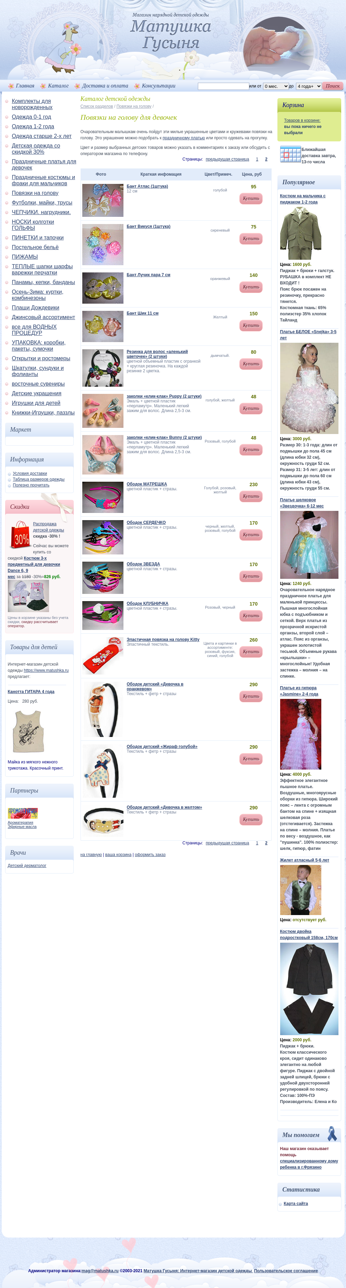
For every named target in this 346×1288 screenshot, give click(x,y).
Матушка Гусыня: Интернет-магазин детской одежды (198, 1270)
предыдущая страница (227, 159)
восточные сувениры (38, 384)
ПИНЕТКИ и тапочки (38, 238)
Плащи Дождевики (35, 308)
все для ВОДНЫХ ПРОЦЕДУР (34, 330)
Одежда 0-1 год (31, 117)
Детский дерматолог (27, 865)
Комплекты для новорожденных (32, 104)
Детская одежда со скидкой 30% (36, 149)
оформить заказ (150, 854)
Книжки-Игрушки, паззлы (43, 412)
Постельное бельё (35, 247)
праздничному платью (184, 138)
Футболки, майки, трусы (42, 203)
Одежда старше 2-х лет (42, 136)
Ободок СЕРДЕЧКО (146, 522)
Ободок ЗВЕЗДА (143, 564)
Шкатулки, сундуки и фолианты (38, 371)
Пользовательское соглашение (286, 1270)
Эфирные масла (22, 826)
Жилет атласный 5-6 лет (305, 860)
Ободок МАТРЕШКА (147, 484)
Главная (25, 86)
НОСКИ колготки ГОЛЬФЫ (33, 225)
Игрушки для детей (36, 403)
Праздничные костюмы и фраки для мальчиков (43, 180)
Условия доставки (30, 473)
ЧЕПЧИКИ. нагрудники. (41, 212)
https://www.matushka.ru (46, 670)
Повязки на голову (35, 193)
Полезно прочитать (31, 485)
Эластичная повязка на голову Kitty (163, 639)
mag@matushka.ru (100, 1270)
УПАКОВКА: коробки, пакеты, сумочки (39, 346)
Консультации (158, 86)
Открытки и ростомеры (41, 358)
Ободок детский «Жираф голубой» (162, 746)
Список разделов (97, 106)
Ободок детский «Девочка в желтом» (164, 807)
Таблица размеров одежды (39, 479)
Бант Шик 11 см (143, 313)
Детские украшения (37, 393)
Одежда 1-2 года (33, 126)
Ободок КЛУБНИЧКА (148, 603)
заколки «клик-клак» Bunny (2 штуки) (164, 437)
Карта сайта (296, 1203)
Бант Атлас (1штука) (147, 186)
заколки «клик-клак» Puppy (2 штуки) (164, 396)
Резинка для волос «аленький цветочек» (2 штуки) (157, 354)
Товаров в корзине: (302, 120)
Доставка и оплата (105, 86)
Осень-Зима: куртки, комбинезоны (38, 295)
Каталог (58, 86)
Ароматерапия (20, 822)
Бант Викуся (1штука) (148, 226)
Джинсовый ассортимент (43, 317)
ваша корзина (118, 854)
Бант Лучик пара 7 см (148, 274)
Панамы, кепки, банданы (43, 282)
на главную (91, 854)
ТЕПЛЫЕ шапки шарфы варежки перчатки (42, 270)
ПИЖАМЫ (25, 257)
